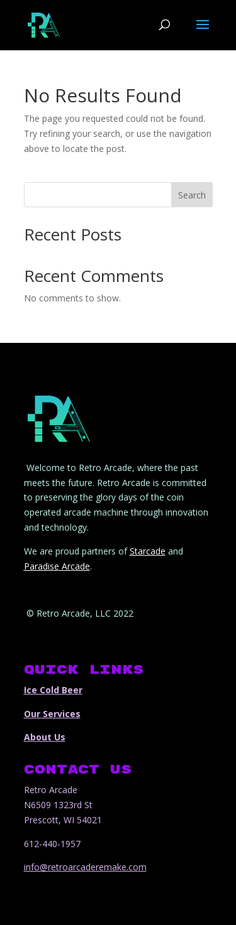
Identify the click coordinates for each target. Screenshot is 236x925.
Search (192, 195)
